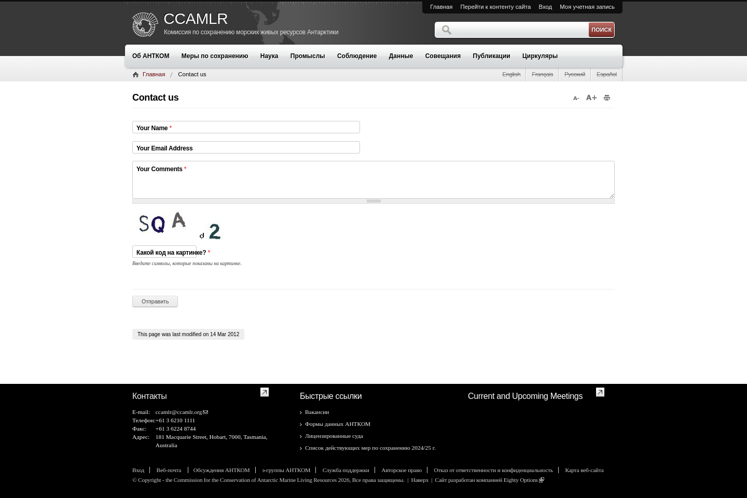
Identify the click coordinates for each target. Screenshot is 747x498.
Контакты (149, 396)
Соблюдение (357, 56)
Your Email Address (164, 148)
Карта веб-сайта (584, 470)
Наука (269, 56)
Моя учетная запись (587, 7)
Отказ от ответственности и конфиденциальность (493, 470)
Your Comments (161, 169)
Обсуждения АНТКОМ (221, 470)
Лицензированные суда (334, 436)
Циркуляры (540, 56)
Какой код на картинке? (173, 260)
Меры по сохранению (215, 56)
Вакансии (317, 412)
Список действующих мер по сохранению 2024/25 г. (370, 448)
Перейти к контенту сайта (496, 7)
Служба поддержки (346, 470)
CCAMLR (195, 18)
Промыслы (307, 56)
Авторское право (401, 470)
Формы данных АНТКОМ (337, 424)
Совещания (443, 56)
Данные (401, 56)
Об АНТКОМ (150, 56)
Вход (545, 7)
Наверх (419, 480)
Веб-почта (170, 470)
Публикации (491, 56)
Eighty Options (521, 480)
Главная (441, 7)
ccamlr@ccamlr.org (179, 412)
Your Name (154, 128)
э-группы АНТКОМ (286, 470)
